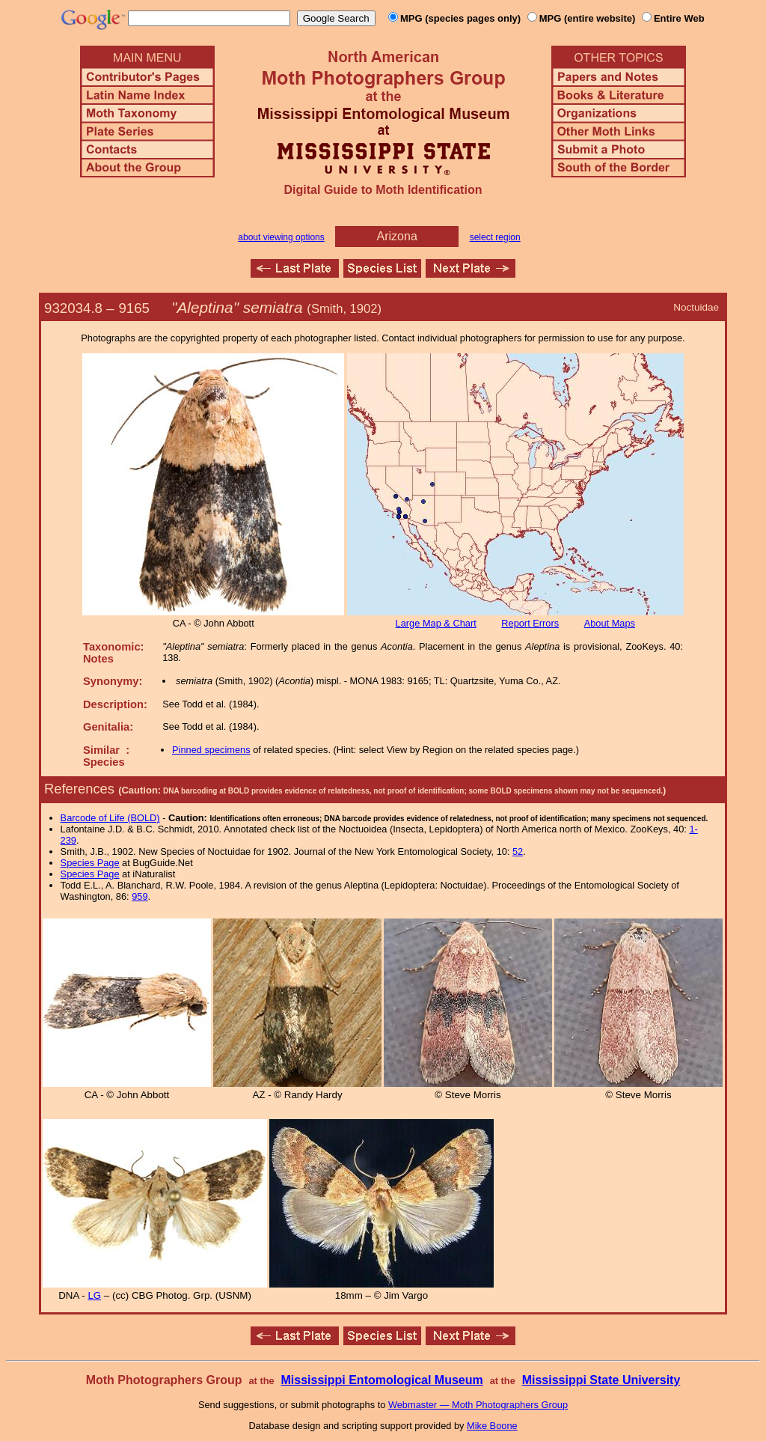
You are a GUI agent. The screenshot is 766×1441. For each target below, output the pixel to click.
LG (94, 1295)
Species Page (90, 862)
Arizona (397, 236)
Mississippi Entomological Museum (381, 1380)
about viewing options (281, 237)
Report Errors (530, 623)
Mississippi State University (601, 1380)
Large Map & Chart (436, 623)
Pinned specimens (211, 749)
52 (517, 851)
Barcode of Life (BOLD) (110, 817)
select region (495, 237)
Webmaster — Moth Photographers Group (478, 1404)
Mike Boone (492, 1425)
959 (139, 896)
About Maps (609, 623)
